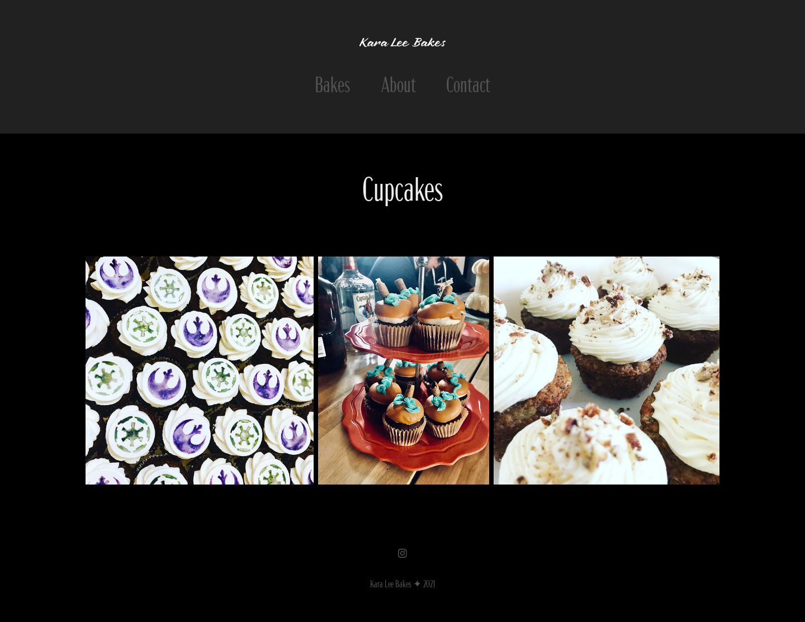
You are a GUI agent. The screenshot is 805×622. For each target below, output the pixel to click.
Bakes (333, 82)
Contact (468, 82)
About (398, 82)
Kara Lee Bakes (402, 44)
